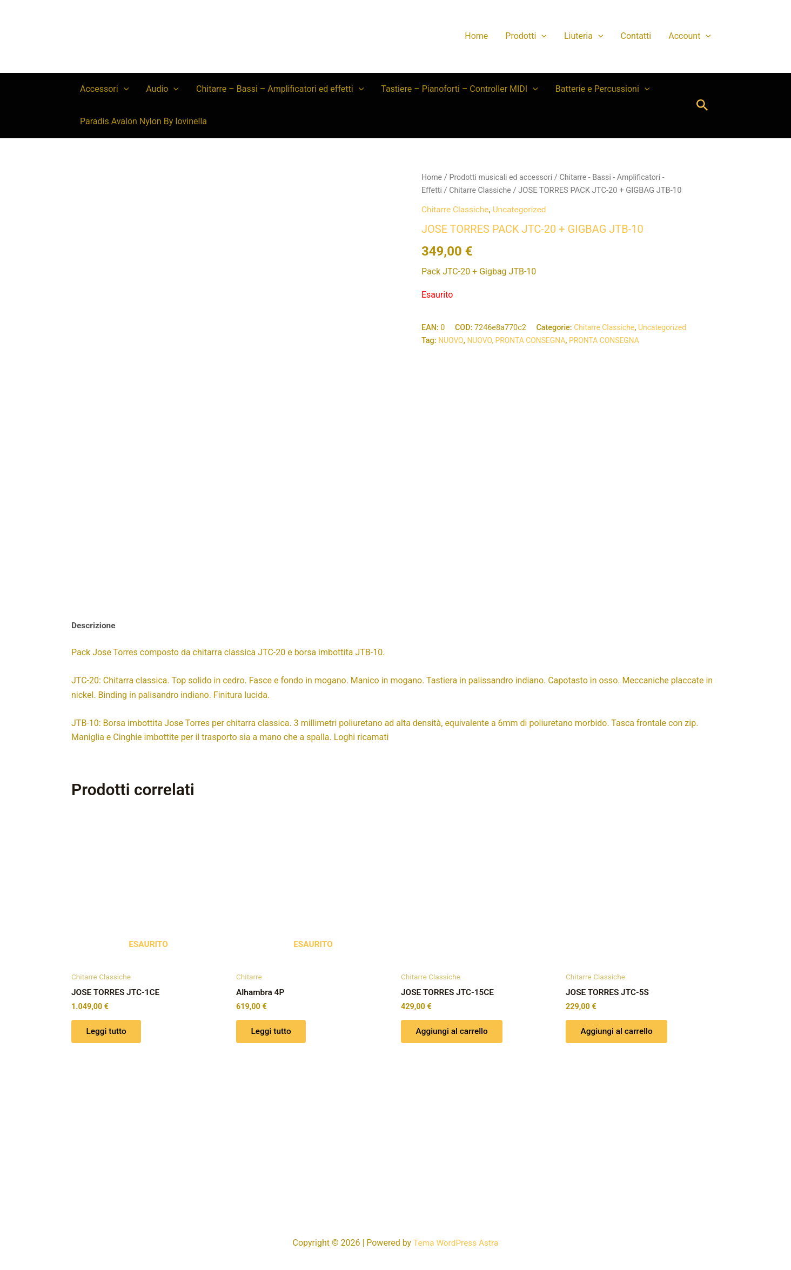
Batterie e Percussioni (602, 89)
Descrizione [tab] (94, 727)
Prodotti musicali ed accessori (503, 177)
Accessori (104, 89)
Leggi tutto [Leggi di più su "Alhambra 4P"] (273, 1136)
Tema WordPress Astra (456, 1243)
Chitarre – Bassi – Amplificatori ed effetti (280, 89)
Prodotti (526, 36)
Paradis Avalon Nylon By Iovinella (143, 121)
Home (476, 36)
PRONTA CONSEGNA (610, 340)
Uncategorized (523, 209)
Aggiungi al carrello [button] (454, 1136)
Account (689, 36)
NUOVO (451, 340)
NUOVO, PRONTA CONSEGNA (519, 340)
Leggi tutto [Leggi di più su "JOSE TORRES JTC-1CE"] (108, 1136)
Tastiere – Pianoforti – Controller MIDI (459, 89)
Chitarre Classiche (482, 190)
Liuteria (584, 36)
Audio (162, 89)
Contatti (636, 36)
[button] (541, 36)
